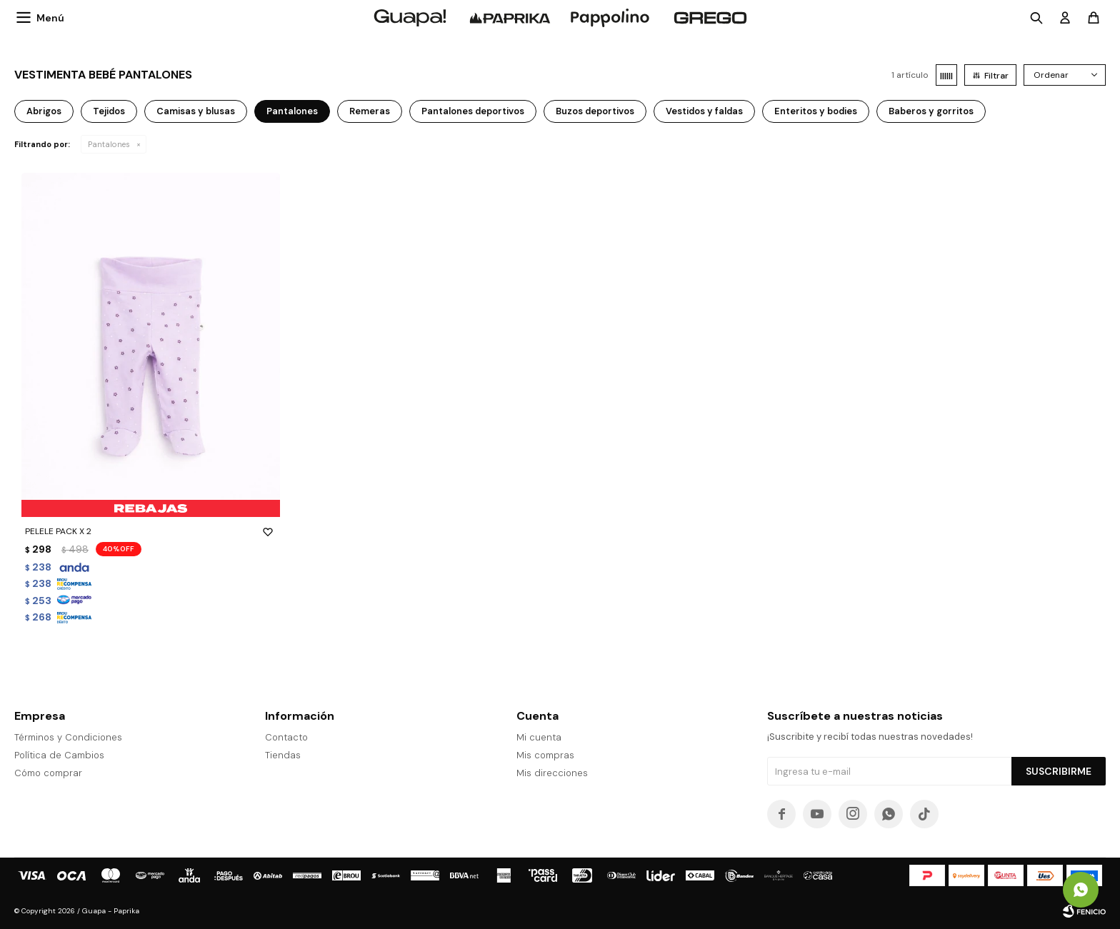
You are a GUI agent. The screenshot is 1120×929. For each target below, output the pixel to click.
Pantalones (109, 144)
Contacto (286, 737)
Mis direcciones (552, 773)
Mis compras (545, 755)
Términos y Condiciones (68, 737)
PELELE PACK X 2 (150, 531)
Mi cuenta (538, 737)
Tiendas (283, 755)
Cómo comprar (48, 773)
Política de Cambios (59, 755)
